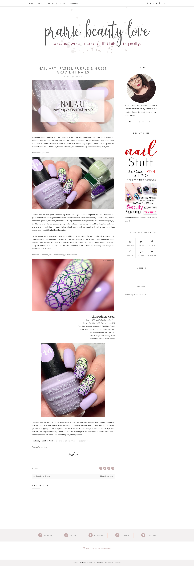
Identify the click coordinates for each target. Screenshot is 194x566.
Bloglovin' (152, 253)
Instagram (130, 243)
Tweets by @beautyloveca (135, 294)
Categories (52, 3)
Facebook (151, 243)
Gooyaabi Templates (114, 563)
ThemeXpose (90, 563)
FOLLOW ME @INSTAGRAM (98, 548)
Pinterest (130, 253)
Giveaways (74, 3)
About (40, 3)
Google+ (141, 253)
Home (31, 3)
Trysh (68, 77)
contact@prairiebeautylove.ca (143, 122)
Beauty (63, 3)
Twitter (141, 243)
